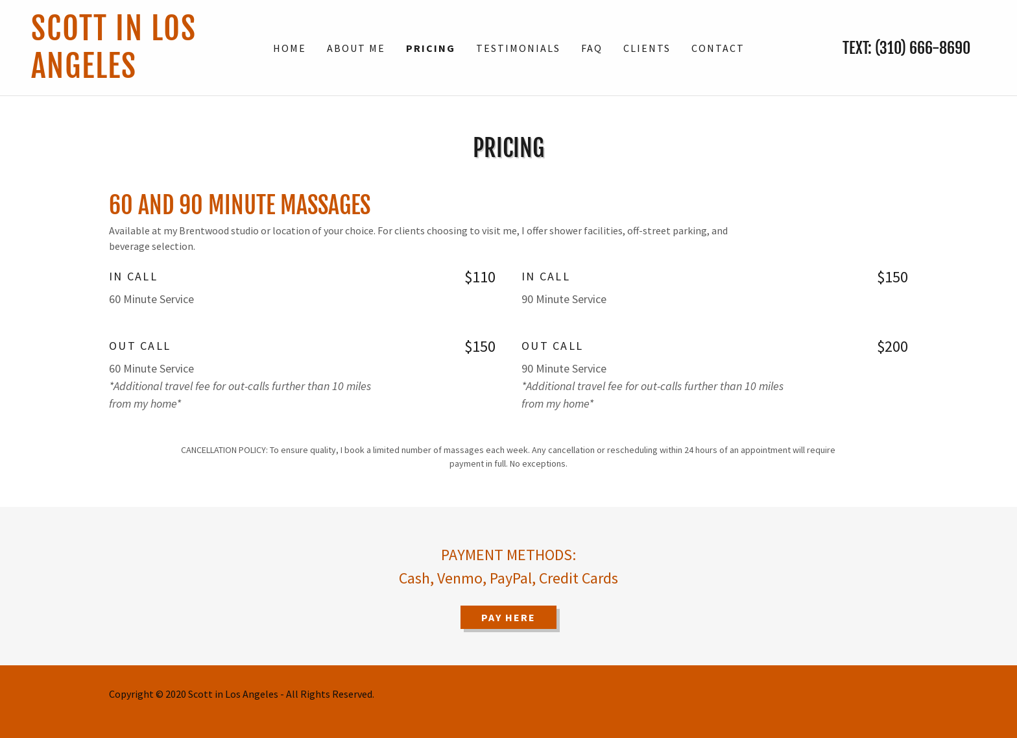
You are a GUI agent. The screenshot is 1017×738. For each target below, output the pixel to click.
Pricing (430, 48)
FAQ (592, 48)
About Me (356, 48)
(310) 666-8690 (922, 48)
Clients (647, 48)
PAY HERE (508, 617)
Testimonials (518, 48)
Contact (718, 48)
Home (289, 48)
